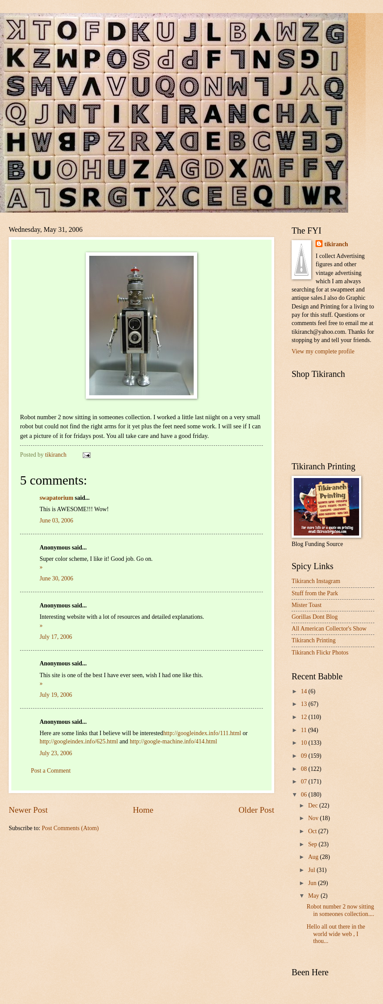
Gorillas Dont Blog (315, 617)
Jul (312, 870)
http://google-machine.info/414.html (173, 741)
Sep (313, 844)
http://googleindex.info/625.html (79, 741)
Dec (313, 805)
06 (304, 794)
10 (304, 742)
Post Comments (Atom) (70, 828)
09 (304, 756)
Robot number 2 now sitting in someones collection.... (340, 910)
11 (304, 730)
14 (304, 691)
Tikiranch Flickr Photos (320, 652)
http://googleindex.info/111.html (202, 733)
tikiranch (336, 244)
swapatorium (56, 498)
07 (304, 781)
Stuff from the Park (315, 593)
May (314, 895)
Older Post (256, 809)
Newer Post (28, 809)
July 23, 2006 (56, 753)
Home (143, 809)
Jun (313, 883)
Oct (313, 831)
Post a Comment (51, 770)
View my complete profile (323, 351)
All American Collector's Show (329, 628)
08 (304, 769)
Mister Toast (307, 605)
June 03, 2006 (56, 520)
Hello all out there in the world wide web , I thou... (335, 933)
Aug (314, 857)
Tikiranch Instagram (316, 581)
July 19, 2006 (56, 695)
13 (304, 704)
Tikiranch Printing (314, 640)
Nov (314, 818)
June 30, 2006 (56, 578)
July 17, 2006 (56, 637)
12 (304, 717)
